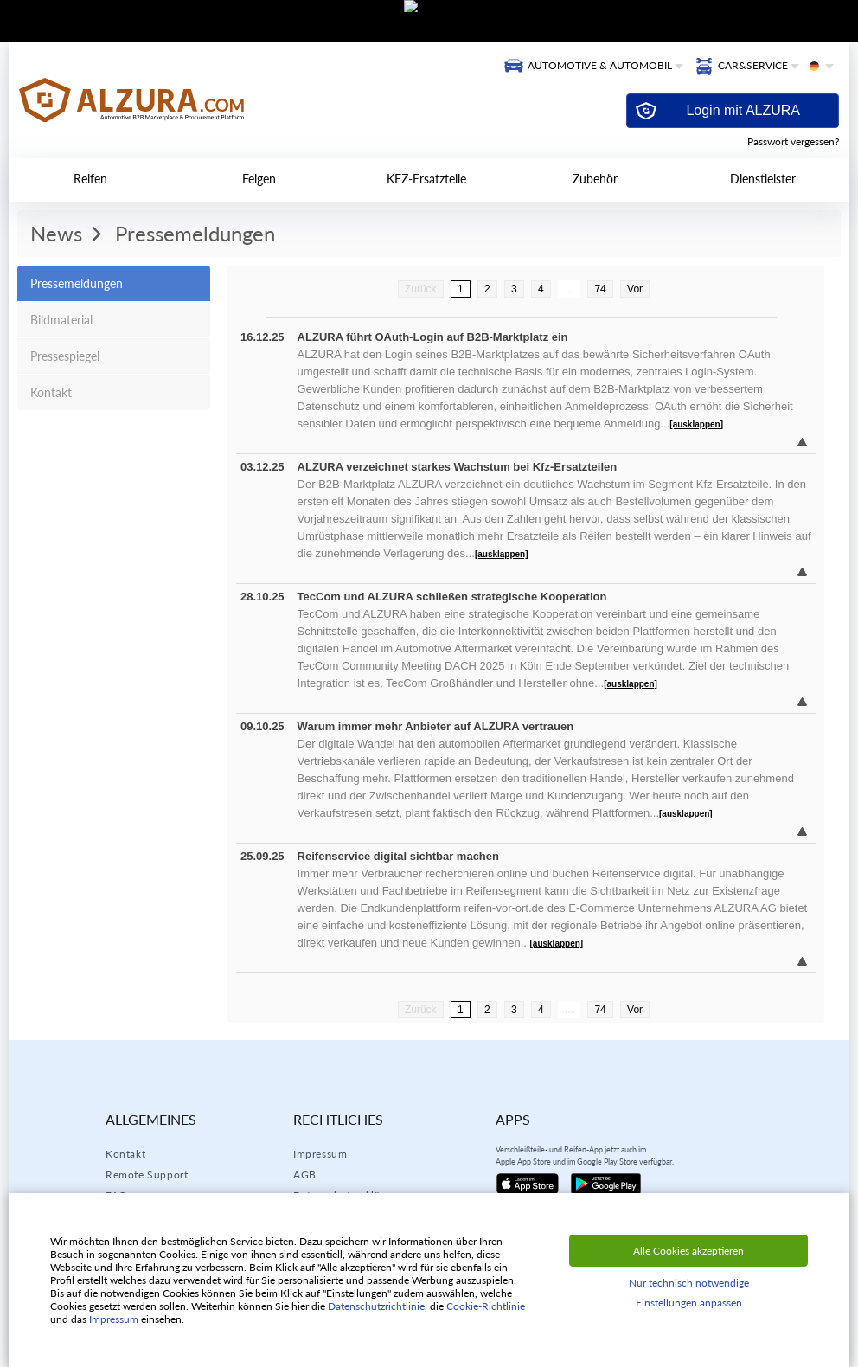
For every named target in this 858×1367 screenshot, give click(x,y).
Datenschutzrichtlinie (376, 1306)
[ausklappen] (696, 424)
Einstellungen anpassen (689, 1302)
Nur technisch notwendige (689, 1282)
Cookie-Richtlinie (485, 1306)
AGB (305, 1174)
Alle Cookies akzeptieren (688, 1250)
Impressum (320, 1153)
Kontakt (125, 1153)
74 (599, 289)
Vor (635, 289)
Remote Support (147, 1174)
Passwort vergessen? (793, 141)
